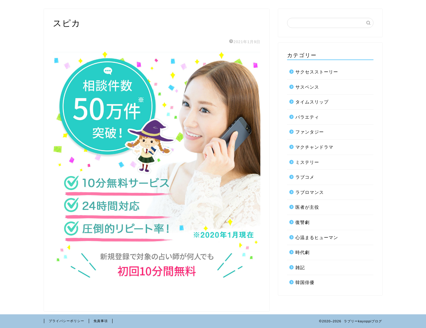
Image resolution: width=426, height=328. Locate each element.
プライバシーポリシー (66, 321)
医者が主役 (307, 207)
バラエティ (307, 117)
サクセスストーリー (316, 71)
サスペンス (307, 87)
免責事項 (101, 321)
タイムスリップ (312, 101)
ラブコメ (304, 177)
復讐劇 (302, 222)
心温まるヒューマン (316, 237)
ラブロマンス (309, 192)
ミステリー (307, 162)
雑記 (300, 267)
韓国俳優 (304, 282)
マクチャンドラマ (314, 147)
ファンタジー (309, 131)
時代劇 (302, 252)
